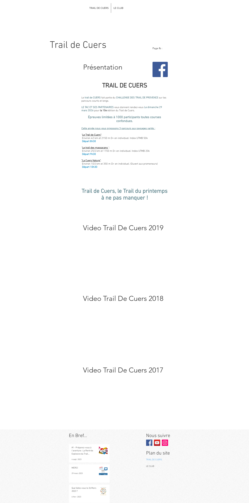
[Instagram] (165, 443)
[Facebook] (160, 69)
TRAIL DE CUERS (154, 459)
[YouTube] (157, 443)
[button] (99, 8)
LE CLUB (150, 466)
